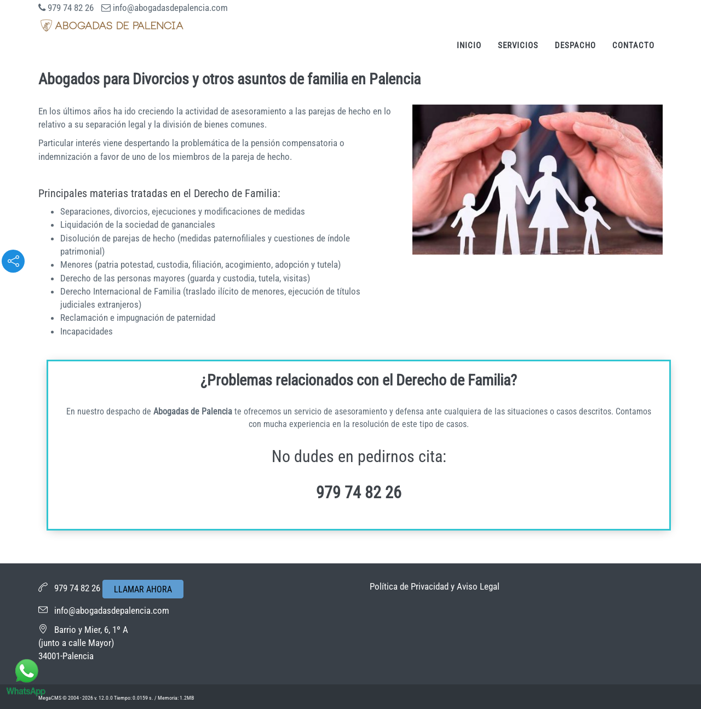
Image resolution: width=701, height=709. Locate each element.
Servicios (518, 45)
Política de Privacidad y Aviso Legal (434, 586)
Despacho (575, 45)
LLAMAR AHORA (143, 589)
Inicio (469, 45)
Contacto (633, 45)
